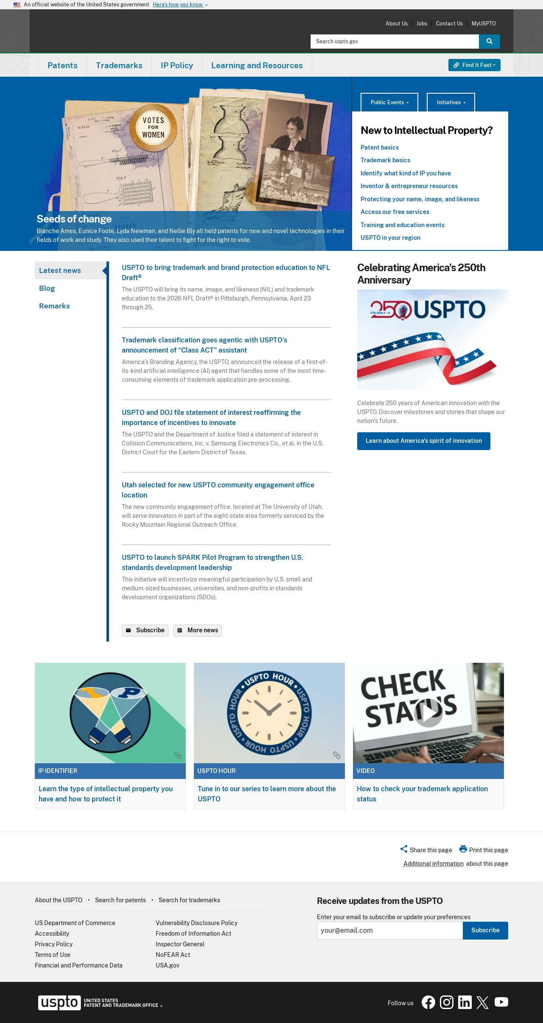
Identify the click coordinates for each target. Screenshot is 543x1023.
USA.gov (167, 965)
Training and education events (403, 225)
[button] (425, 851)
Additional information (433, 863)
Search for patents (120, 900)
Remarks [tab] (54, 306)
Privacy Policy (54, 944)
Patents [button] (63, 65)
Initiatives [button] (449, 103)
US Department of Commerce (75, 923)
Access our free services (395, 211)
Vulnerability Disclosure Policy (197, 923)
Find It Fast (472, 65)
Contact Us (449, 23)
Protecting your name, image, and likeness (420, 199)
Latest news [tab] (60, 270)
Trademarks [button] (119, 65)
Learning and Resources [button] (257, 65)
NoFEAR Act (173, 954)
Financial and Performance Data (79, 965)
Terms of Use (52, 954)
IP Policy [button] (177, 65)
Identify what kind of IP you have (406, 173)
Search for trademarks (189, 900)
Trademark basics (385, 160)
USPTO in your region (390, 237)
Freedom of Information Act (193, 933)
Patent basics (380, 147)
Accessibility (52, 933)
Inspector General (180, 944)
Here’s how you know (181, 5)
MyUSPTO (484, 23)
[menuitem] (62, 65)
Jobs (422, 23)
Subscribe (485, 930)
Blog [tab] (47, 288)
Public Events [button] (388, 103)
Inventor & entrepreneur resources (409, 186)
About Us (397, 23)
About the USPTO (58, 900)
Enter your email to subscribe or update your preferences (393, 917)
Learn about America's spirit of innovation (424, 440)
